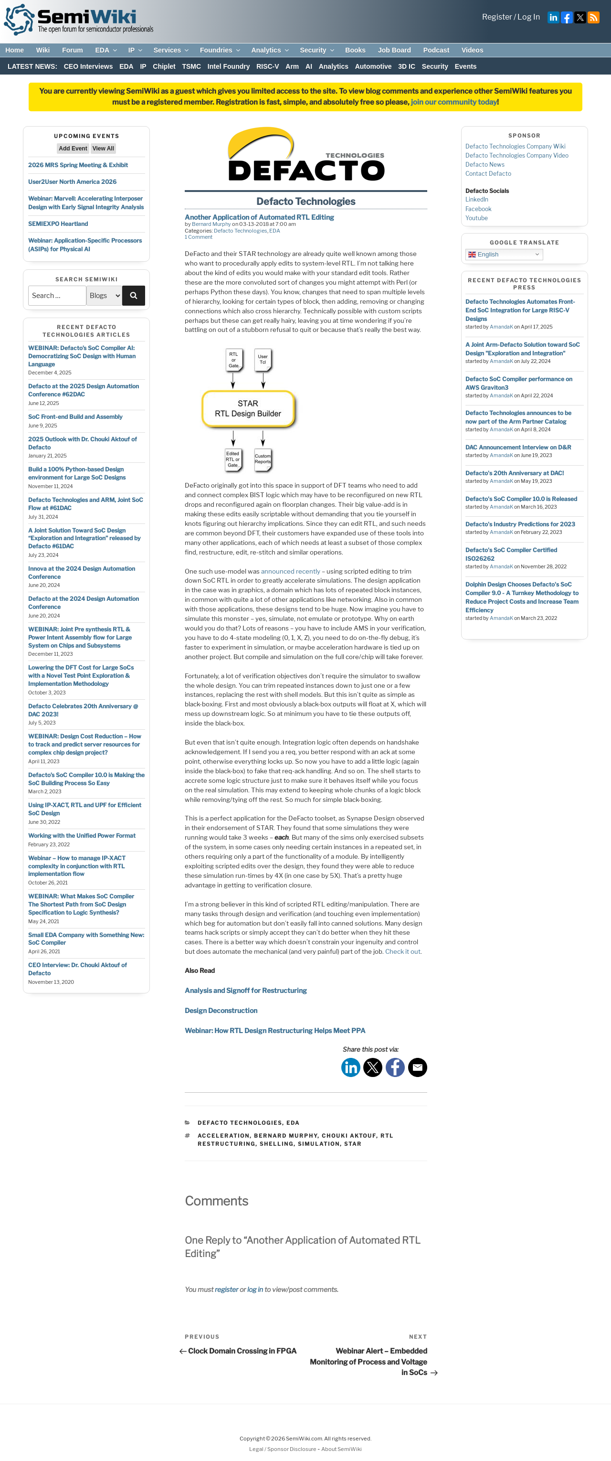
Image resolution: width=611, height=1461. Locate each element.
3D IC (406, 66)
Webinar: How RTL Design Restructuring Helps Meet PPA (275, 1030)
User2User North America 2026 (72, 181)
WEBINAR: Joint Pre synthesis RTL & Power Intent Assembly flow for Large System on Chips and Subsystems (80, 637)
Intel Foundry (229, 66)
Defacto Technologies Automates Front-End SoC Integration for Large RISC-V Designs (520, 310)
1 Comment (198, 237)
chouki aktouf (349, 1135)
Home (14, 50)
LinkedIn (476, 199)
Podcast (436, 50)
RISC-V (267, 66)
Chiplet (164, 66)
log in (255, 1289)
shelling (277, 1144)
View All (103, 148)
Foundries (221, 50)
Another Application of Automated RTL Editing (259, 217)
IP (136, 50)
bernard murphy (285, 1135)
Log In (528, 16)
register (226, 1289)
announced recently (290, 571)
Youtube (476, 218)
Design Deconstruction (221, 1010)
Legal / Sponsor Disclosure (283, 1449)
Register (497, 16)
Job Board (394, 50)
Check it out (403, 951)
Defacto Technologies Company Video (517, 155)
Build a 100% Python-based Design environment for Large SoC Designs (77, 473)
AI (309, 66)
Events (466, 66)
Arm (292, 66)
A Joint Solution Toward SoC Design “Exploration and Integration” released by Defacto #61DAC (84, 538)
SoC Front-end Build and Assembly (75, 416)
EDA (106, 50)
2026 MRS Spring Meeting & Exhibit (78, 165)
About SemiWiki (341, 1449)
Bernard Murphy (211, 224)
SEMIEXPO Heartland (58, 223)
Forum (72, 50)
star (353, 1144)
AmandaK (501, 327)
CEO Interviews (88, 66)
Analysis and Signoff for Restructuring (246, 990)
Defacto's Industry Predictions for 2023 (520, 524)
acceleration (224, 1135)
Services (172, 50)
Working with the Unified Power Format (82, 835)
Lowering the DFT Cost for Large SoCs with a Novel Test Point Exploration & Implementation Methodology (81, 675)
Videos (473, 50)
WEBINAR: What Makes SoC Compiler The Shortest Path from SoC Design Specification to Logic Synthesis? (81, 904)
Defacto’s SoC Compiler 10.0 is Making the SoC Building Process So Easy (86, 779)
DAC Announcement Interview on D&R (518, 447)
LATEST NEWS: (32, 66)
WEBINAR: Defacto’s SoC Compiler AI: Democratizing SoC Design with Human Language (82, 356)
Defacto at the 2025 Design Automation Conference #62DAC (83, 390)
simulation (319, 1144)
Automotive (373, 66)
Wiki (43, 50)
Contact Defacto (488, 173)
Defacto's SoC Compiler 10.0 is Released (521, 498)
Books (355, 50)
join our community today (454, 102)
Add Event (73, 148)
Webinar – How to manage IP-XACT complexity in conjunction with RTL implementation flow (77, 866)
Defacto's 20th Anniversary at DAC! (514, 473)
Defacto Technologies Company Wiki (515, 146)
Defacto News (485, 164)
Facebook (478, 209)
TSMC (191, 66)
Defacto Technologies (240, 230)
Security (317, 50)
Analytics (270, 50)
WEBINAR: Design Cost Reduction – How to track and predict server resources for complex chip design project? (84, 744)
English (483, 254)
